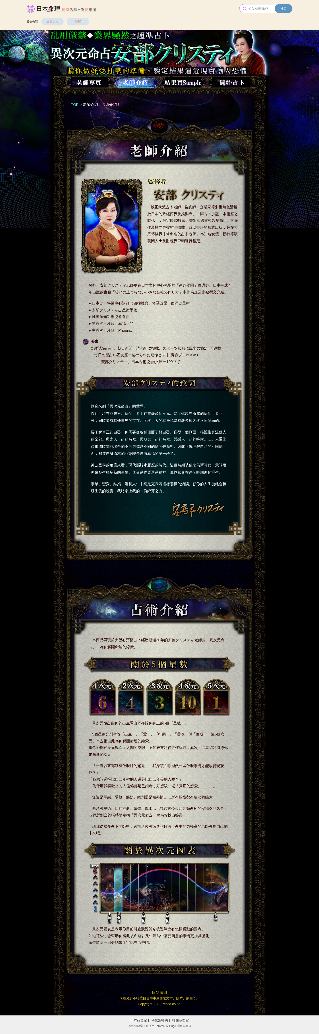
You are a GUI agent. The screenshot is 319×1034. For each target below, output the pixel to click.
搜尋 (283, 8)
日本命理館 (138, 1020)
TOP (74, 105)
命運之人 (52, 21)
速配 (78, 21)
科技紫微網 (159, 1020)
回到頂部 (159, 992)
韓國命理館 (180, 1020)
